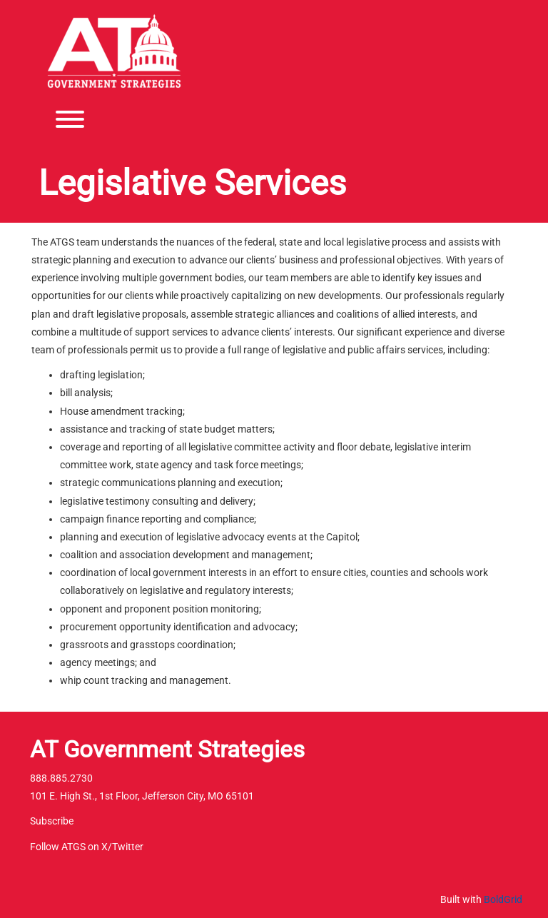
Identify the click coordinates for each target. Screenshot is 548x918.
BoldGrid (503, 899)
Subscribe (51, 821)
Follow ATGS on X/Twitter (86, 846)
